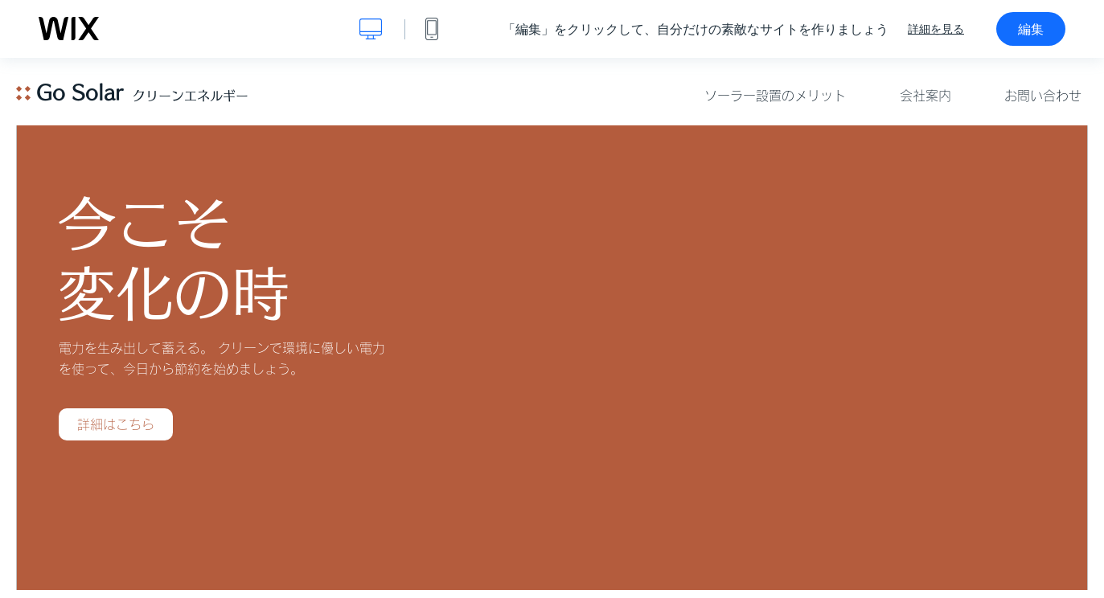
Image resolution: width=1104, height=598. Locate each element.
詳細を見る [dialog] (936, 29)
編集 (1031, 29)
